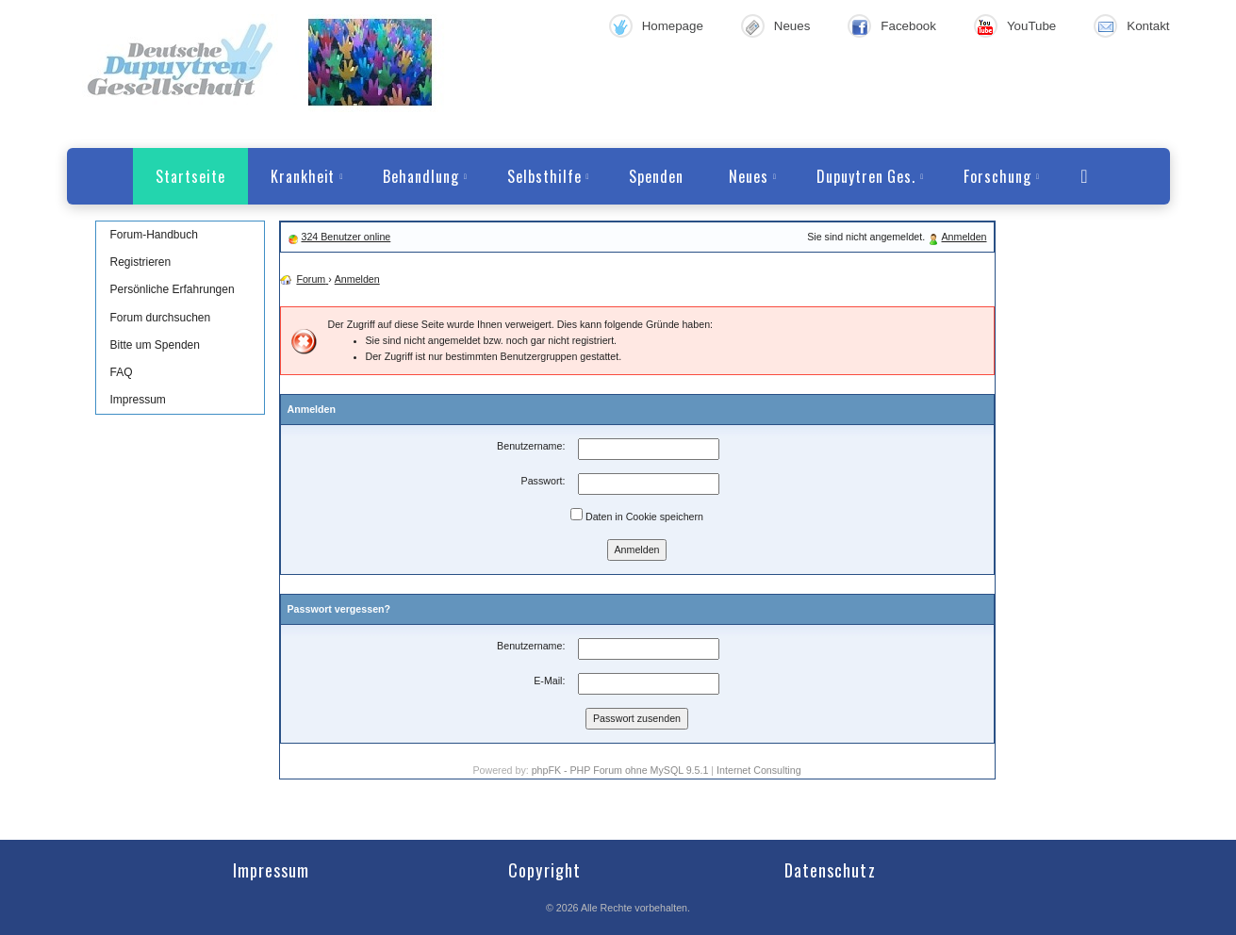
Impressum (138, 399)
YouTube (1031, 26)
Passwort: (543, 480)
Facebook (908, 26)
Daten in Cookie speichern (636, 515)
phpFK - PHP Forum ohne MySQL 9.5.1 (620, 770)
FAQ (121, 372)
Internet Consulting (758, 770)
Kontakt (1148, 26)
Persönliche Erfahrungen (172, 289)
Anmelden (964, 236)
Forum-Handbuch (154, 234)
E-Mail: (549, 680)
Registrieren (141, 262)
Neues (792, 26)
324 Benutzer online (345, 236)
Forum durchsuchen (160, 317)
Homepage (672, 26)
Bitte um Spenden (155, 345)
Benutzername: (531, 445)
